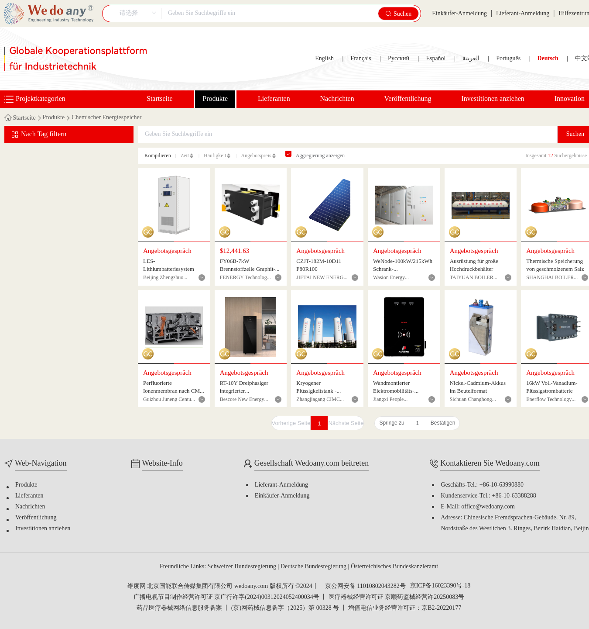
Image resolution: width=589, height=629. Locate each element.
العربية (470, 58)
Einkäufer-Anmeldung (459, 13)
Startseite (160, 99)
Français (360, 58)
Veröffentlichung (407, 99)
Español (435, 58)
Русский (398, 58)
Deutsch (547, 58)
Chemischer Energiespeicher (106, 118)
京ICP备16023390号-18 (440, 586)
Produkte (215, 99)
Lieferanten (274, 99)
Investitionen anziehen (492, 99)
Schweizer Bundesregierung (243, 566)
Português (508, 58)
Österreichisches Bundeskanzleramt (394, 566)
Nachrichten (337, 99)
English (324, 58)
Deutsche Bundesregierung (314, 566)
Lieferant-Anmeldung (522, 13)
